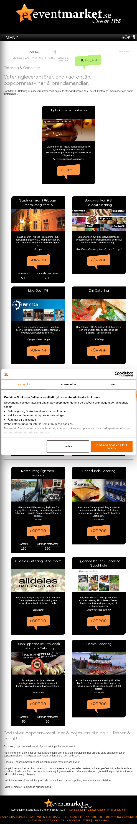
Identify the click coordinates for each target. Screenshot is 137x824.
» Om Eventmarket (95, 809)
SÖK (126, 37)
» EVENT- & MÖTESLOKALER (47, 820)
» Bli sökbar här (117, 809)
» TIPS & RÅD (101, 820)
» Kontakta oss (75, 809)
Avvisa (68, 446)
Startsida (17, 57)
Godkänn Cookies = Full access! (111, 446)
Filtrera (88, 60)
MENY (12, 37)
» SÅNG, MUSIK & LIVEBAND (43, 816)
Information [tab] (68, 384)
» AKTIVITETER (93, 816)
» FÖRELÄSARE (72, 816)
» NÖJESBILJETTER (79, 820)
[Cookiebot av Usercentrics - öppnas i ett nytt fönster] (117, 374)
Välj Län (34, 47)
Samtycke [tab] (23, 384)
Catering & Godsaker (62, 59)
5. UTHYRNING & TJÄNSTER (40, 57)
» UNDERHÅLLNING (12, 816)
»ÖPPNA (68, 170)
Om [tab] (113, 384)
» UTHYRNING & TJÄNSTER (120, 816)
